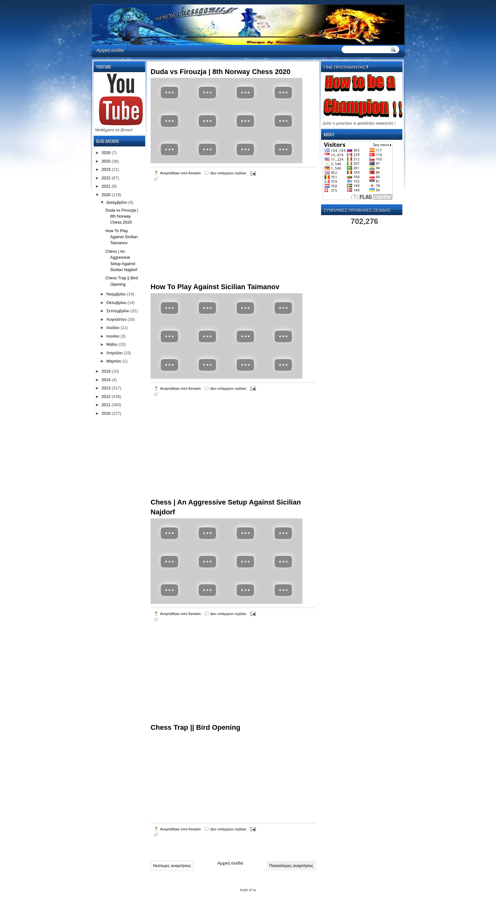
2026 (107, 152)
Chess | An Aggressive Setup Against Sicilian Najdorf (226, 507)
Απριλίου (115, 352)
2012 (107, 396)
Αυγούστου (116, 319)
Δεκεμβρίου (117, 202)
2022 (107, 178)
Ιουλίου (113, 327)
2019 (107, 371)
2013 (107, 388)
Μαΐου (112, 344)
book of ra (248, 890)
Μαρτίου (114, 361)
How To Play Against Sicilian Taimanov (215, 287)
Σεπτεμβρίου (118, 310)
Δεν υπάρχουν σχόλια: (229, 173)
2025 (107, 161)
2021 (107, 186)
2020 (107, 194)
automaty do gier (104, 1)
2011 (107, 404)
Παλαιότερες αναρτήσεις (291, 865)
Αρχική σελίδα (110, 49)
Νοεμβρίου (116, 294)
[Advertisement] (198, 239)
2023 (107, 169)
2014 (107, 379)
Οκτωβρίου (116, 302)
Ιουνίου (113, 336)
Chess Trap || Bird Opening (195, 727)
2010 (107, 413)
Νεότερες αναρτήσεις (172, 865)
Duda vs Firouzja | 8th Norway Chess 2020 (220, 72)
